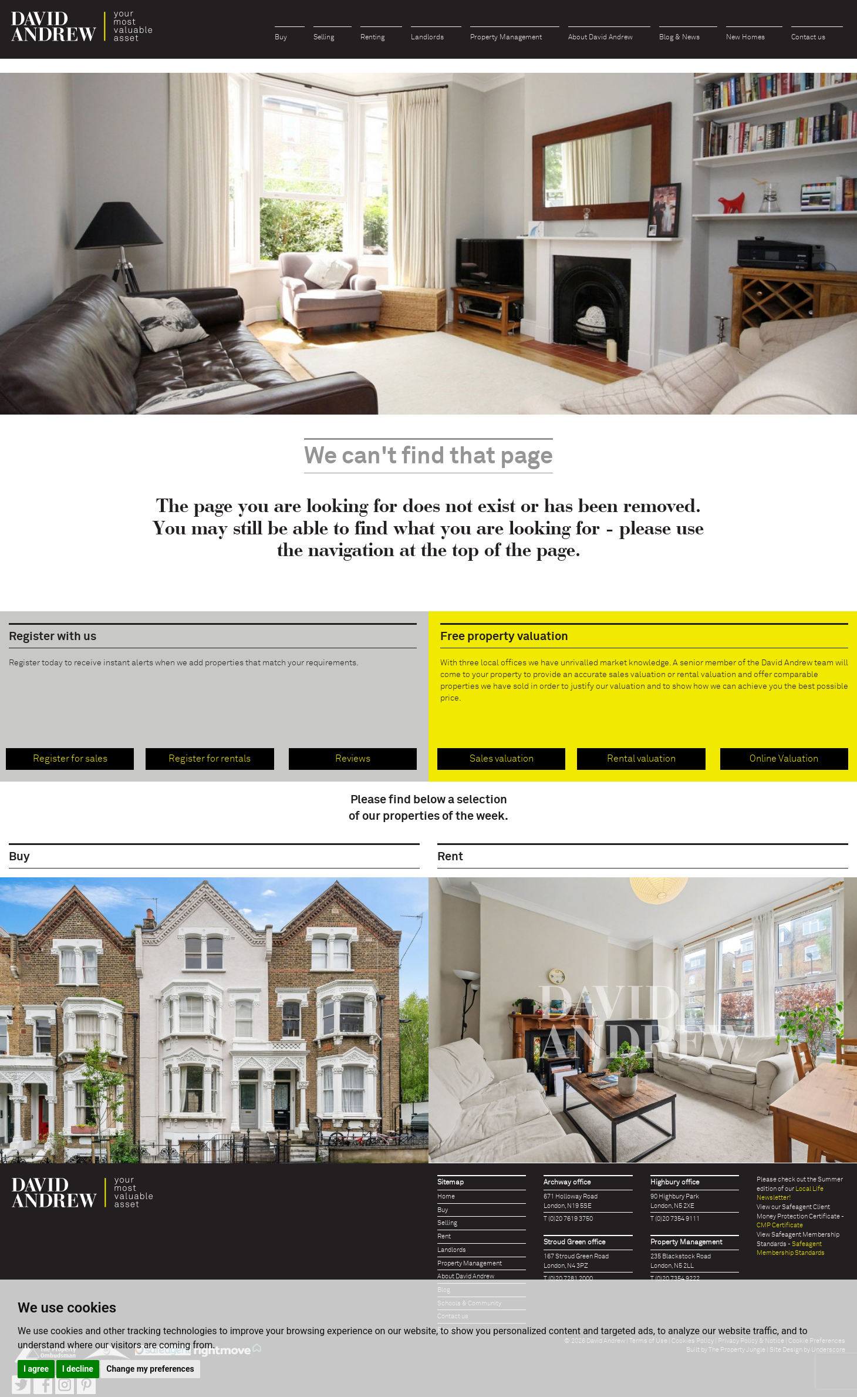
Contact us (808, 37)
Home (446, 1196)
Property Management (506, 37)
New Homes (745, 37)
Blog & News (679, 37)
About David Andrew (600, 37)
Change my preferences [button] (150, 1369)
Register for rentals (209, 758)
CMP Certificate (780, 1225)
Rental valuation (641, 758)
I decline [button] (77, 1369)
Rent (444, 1236)
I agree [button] (36, 1369)
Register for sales (70, 758)
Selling (323, 37)
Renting (372, 37)
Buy (281, 37)
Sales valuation (502, 758)
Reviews (352, 758)
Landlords (427, 37)
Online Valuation (784, 758)
